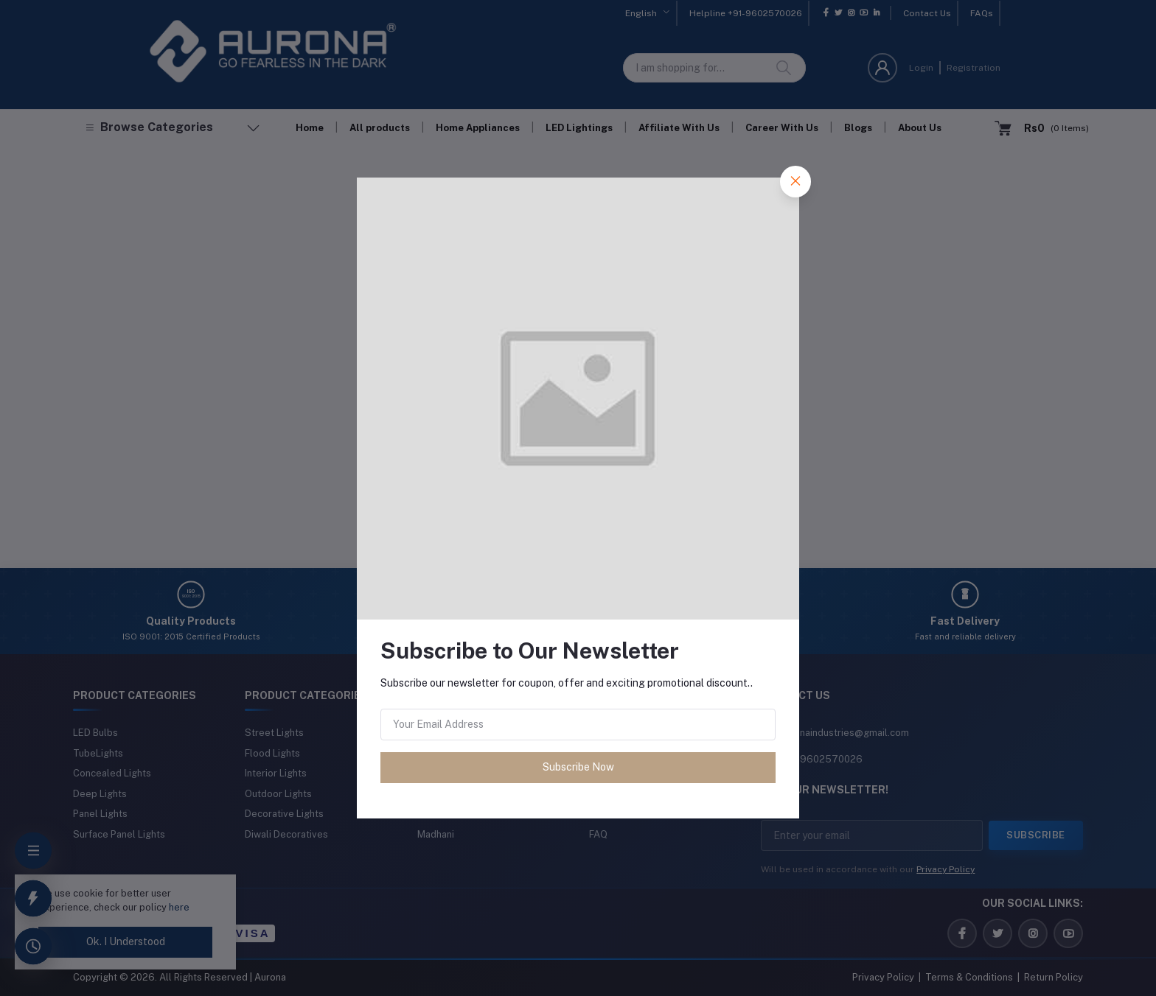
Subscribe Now (578, 767)
